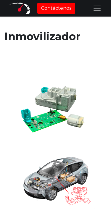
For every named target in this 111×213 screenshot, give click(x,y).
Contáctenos (56, 8)
